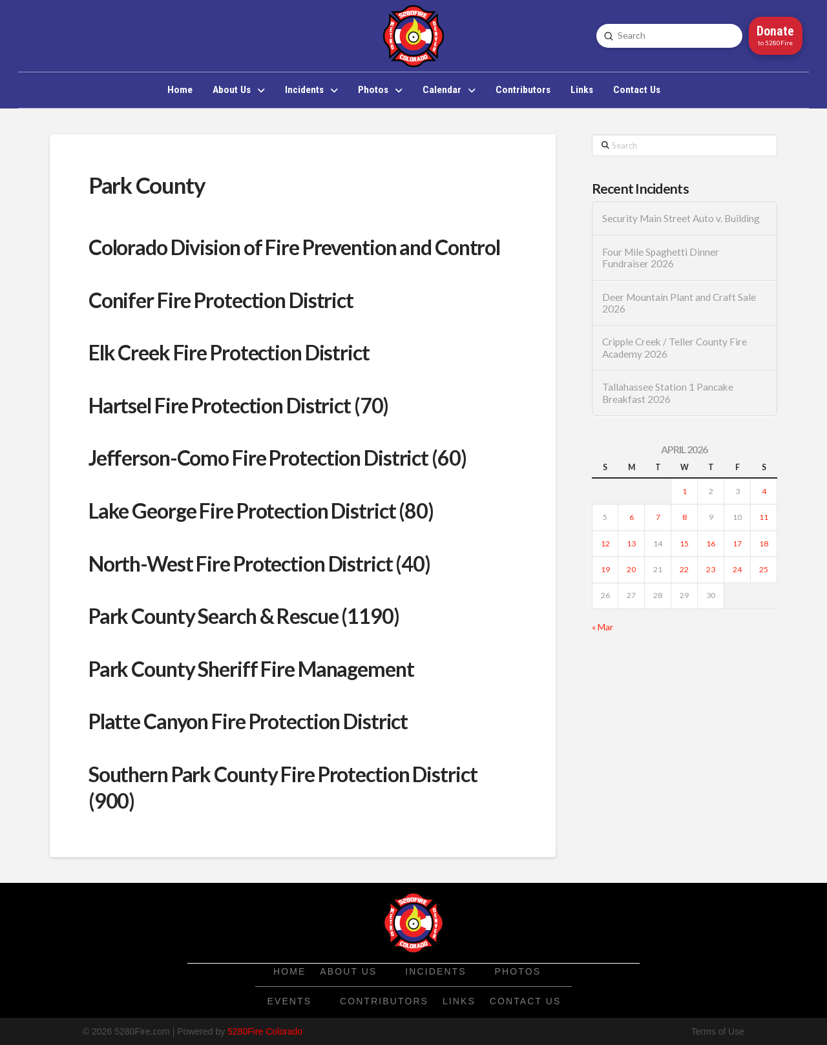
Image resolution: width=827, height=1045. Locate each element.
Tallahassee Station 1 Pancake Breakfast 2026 (667, 393)
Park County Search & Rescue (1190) (244, 615)
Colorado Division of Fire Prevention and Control (294, 247)
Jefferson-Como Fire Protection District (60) (277, 457)
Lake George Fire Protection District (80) (261, 510)
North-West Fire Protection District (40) (259, 563)
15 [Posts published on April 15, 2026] (684, 543)
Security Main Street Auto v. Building (681, 218)
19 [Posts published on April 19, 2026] (605, 569)
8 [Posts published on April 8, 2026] (684, 517)
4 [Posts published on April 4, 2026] (764, 491)
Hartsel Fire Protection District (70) (239, 405)
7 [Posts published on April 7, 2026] (658, 517)
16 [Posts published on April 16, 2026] (710, 543)
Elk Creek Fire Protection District (229, 352)
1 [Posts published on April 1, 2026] (684, 491)
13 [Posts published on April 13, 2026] (631, 543)
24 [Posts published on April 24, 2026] (737, 569)
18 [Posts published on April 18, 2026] (763, 543)
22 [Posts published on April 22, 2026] (684, 569)
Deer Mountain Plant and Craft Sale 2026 (679, 303)
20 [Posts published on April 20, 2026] (631, 569)
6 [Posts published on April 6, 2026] (631, 517)
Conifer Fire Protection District (221, 300)
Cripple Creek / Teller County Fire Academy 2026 (674, 348)
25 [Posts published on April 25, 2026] (763, 569)
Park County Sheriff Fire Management (251, 668)
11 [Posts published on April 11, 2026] (763, 517)
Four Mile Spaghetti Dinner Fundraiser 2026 (660, 258)
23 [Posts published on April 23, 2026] (710, 569)
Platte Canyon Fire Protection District (248, 721)
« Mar (602, 626)
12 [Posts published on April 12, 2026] (605, 543)
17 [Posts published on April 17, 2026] (737, 543)
